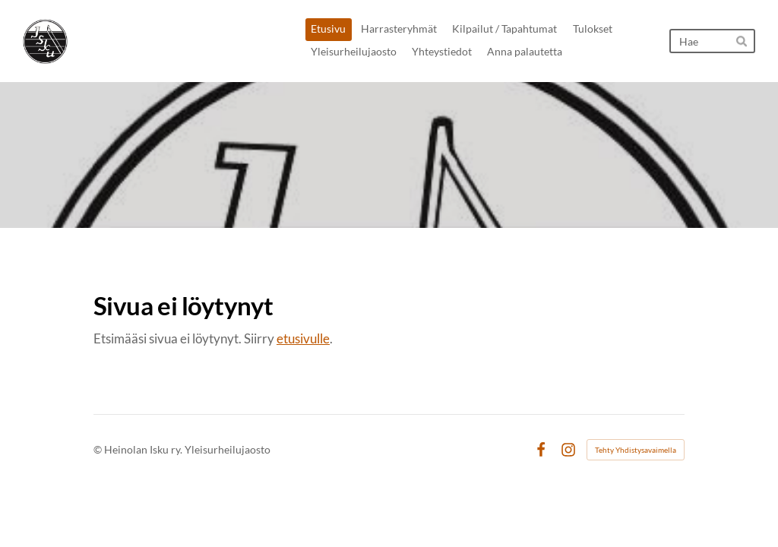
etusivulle (303, 338)
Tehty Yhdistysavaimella (635, 449)
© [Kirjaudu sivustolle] (98, 449)
